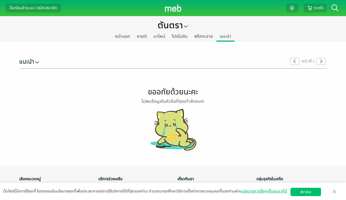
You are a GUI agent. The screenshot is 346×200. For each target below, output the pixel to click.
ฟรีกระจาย (203, 36)
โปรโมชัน (180, 36)
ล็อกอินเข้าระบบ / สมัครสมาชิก (33, 8)
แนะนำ (225, 36)
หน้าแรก (122, 36)
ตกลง (305, 191)
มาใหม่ (159, 36)
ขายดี (142, 36)
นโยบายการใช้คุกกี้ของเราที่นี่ (264, 191)
